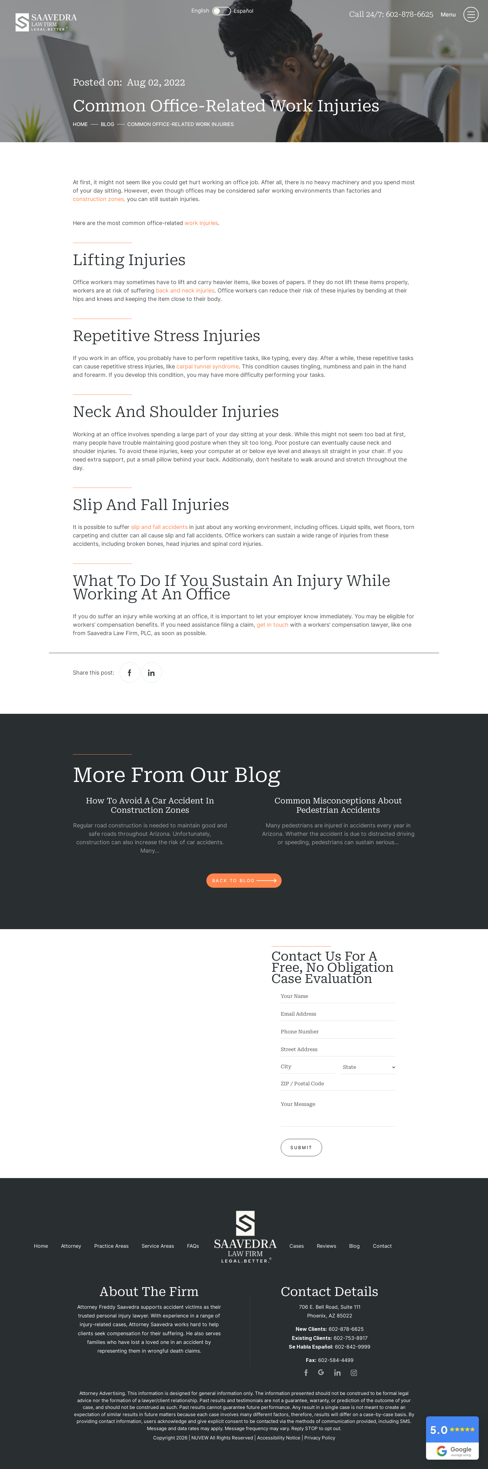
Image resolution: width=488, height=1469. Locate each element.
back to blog (233, 880)
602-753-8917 (351, 1338)
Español (243, 11)
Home (41, 1245)
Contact (382, 1245)
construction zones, (99, 199)
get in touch (273, 624)
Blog (354, 1245)
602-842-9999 (352, 1347)
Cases (296, 1245)
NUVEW (200, 1438)
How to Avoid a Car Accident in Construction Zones (150, 805)
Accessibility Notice (278, 1438)
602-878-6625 (409, 14)
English (200, 10)
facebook (130, 672)
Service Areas (158, 1245)
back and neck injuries (185, 290)
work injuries (201, 223)
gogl (321, 1372)
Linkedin (151, 672)
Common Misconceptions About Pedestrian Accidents (338, 805)
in (337, 1372)
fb (305, 1372)
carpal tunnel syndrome (207, 366)
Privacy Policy (319, 1438)
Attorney (71, 1245)
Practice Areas (111, 1245)
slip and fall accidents (159, 527)
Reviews (326, 1245)
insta (353, 1372)
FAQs (193, 1245)
